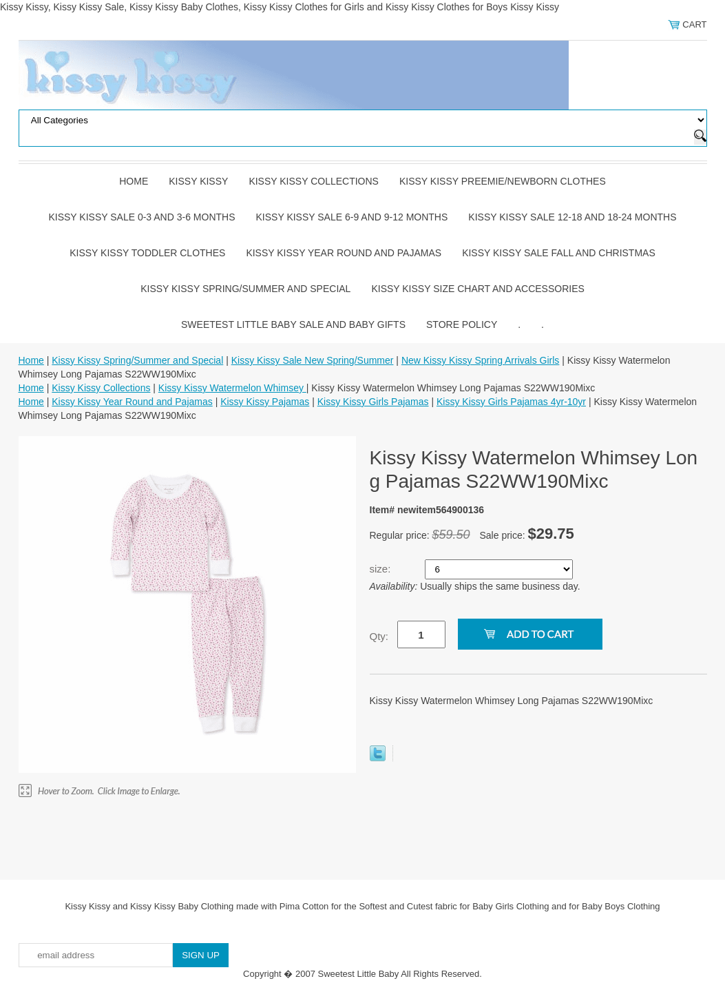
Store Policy (461, 324)
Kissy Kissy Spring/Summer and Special (245, 288)
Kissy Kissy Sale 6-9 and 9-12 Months (352, 217)
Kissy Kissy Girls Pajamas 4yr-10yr (511, 401)
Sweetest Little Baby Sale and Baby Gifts (293, 324)
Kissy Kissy (198, 181)
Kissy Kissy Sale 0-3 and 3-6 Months (141, 217)
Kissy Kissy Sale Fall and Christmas (558, 252)
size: (382, 569)
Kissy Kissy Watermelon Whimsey (232, 387)
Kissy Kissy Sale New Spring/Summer (312, 360)
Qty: (379, 636)
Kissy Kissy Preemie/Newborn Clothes (502, 181)
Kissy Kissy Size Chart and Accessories (477, 288)
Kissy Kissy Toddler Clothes (147, 252)
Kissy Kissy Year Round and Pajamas (343, 252)
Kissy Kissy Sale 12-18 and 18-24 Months (572, 217)
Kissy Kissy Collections (314, 181)
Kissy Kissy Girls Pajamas (373, 401)
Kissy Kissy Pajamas (264, 401)
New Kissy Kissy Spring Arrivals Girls (480, 360)
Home (133, 181)
